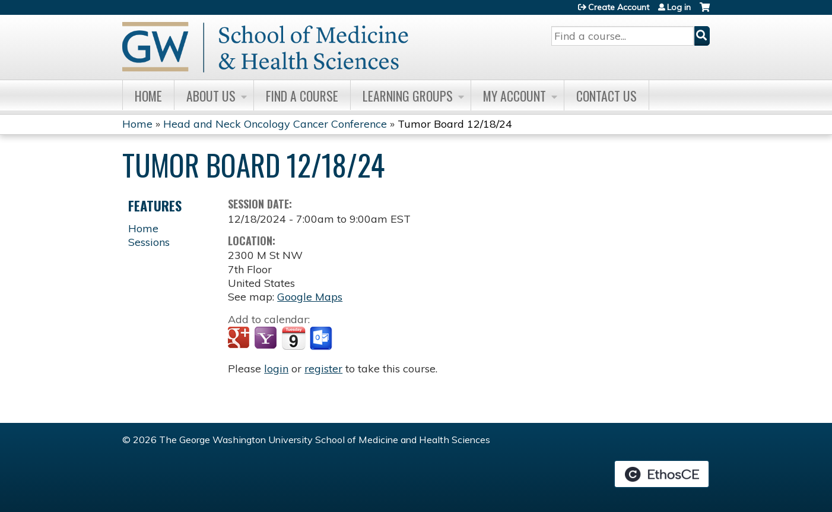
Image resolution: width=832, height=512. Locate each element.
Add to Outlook (322, 338)
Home (148, 95)
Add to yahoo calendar (267, 338)
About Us (211, 95)
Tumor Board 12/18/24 (455, 124)
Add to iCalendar (293, 338)
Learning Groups (408, 95)
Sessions (149, 242)
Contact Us (606, 95)
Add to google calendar (240, 338)
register (323, 368)
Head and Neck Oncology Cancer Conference (275, 124)
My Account (514, 95)
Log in (679, 7)
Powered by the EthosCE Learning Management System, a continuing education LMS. (662, 474)
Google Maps (309, 297)
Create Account (618, 7)
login (276, 368)
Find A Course (302, 95)
